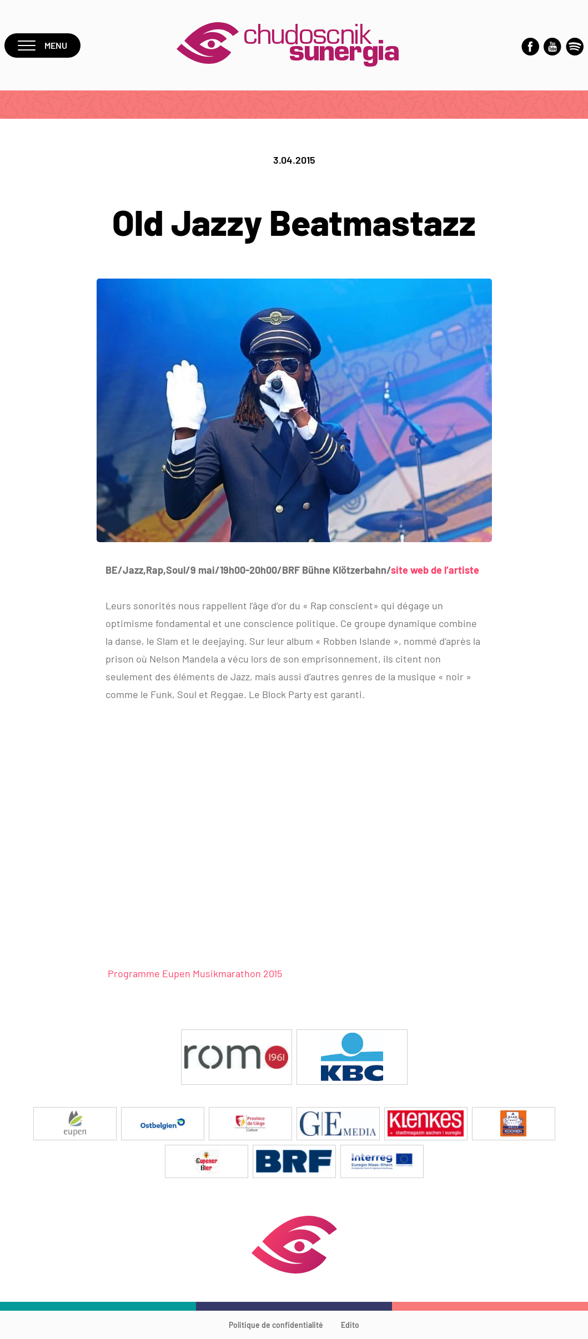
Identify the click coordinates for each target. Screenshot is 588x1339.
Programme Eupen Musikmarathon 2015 (193, 973)
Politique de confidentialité (276, 1325)
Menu (42, 45)
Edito (350, 1325)
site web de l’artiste (435, 570)
